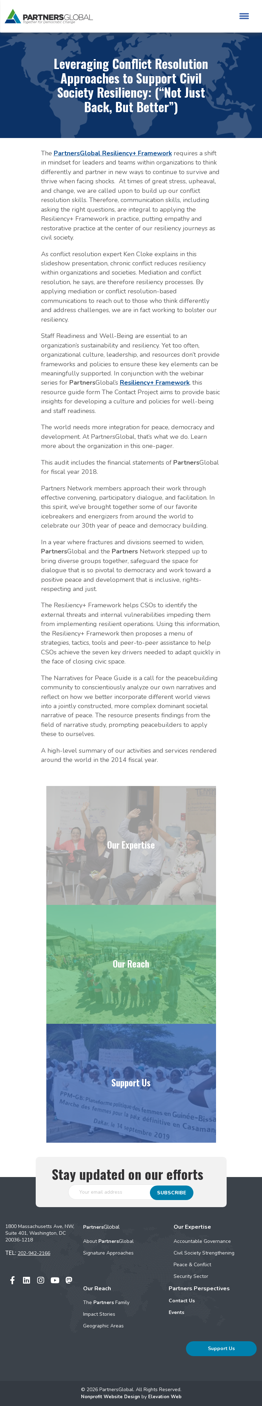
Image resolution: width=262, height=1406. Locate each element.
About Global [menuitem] (108, 1241)
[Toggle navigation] (244, 16)
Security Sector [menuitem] (191, 1276)
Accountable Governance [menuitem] (202, 1241)
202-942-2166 (34, 1253)
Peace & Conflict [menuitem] (192, 1264)
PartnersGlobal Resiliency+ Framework (113, 153)
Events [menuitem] (176, 1312)
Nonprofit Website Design (110, 1396)
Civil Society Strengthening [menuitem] (204, 1253)
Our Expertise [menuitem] (192, 1227)
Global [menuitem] (101, 1227)
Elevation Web (166, 1396)
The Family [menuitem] (106, 1302)
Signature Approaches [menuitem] (108, 1253)
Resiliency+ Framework (155, 382)
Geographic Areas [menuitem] (103, 1325)
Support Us (221, 1348)
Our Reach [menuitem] (97, 1288)
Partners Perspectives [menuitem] (199, 1288)
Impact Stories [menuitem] (99, 1314)
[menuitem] (206, 1300)
